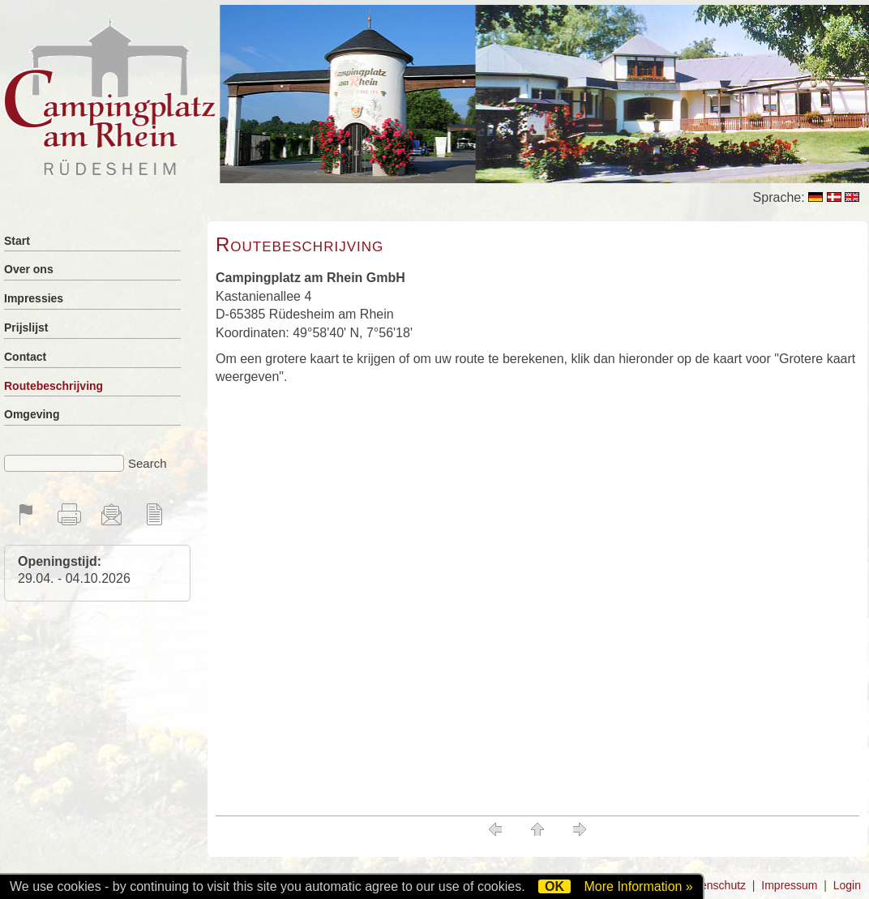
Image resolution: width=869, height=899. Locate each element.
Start (17, 240)
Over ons (29, 269)
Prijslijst (26, 327)
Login (847, 885)
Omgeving (31, 414)
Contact (25, 356)
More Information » (638, 886)
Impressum (789, 885)
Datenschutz (714, 885)
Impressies (33, 298)
